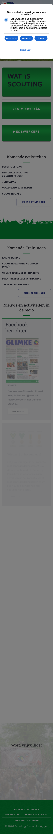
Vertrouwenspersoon (26, 809)
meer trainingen (34, 295)
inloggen (42, 826)
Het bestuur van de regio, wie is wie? (26, 815)
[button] (26, 168)
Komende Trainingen (24, 247)
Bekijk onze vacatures (26, 820)
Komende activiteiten (24, 156)
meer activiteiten (33, 204)
